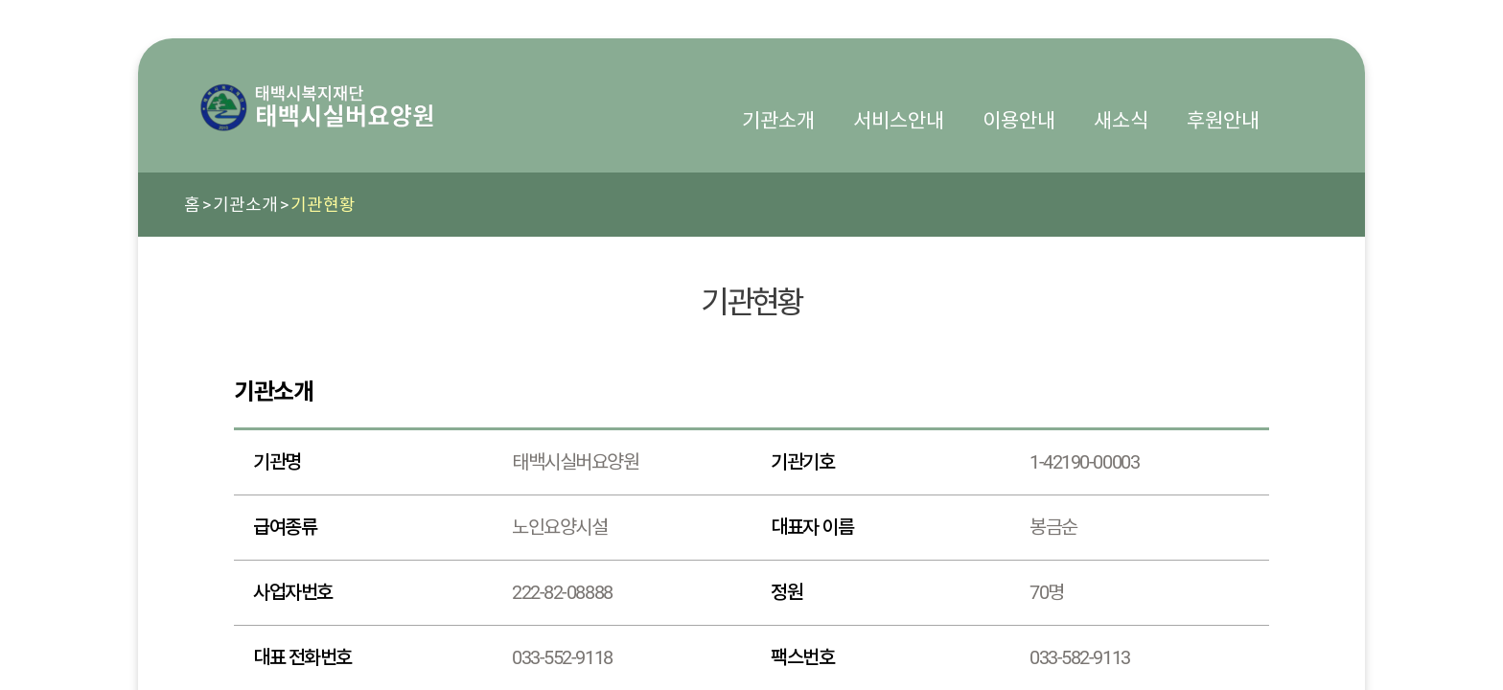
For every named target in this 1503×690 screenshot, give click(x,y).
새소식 (1121, 120)
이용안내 (1019, 120)
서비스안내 (898, 120)
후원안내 (1223, 120)
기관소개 (778, 120)
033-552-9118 (562, 657)
